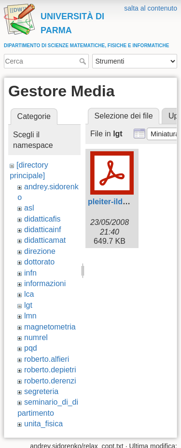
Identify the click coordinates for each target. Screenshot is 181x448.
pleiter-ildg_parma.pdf (128, 202)
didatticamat (45, 240)
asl (29, 208)
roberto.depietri (50, 370)
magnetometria (50, 327)
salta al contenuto (150, 8)
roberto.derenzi (50, 381)
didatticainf (42, 229)
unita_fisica (43, 424)
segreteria (41, 391)
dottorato (39, 262)
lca (29, 294)
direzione (40, 251)
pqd (30, 348)
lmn (30, 316)
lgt (28, 305)
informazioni (45, 283)
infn (30, 273)
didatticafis (42, 219)
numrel (36, 337)
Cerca (83, 61)
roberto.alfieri (46, 359)
